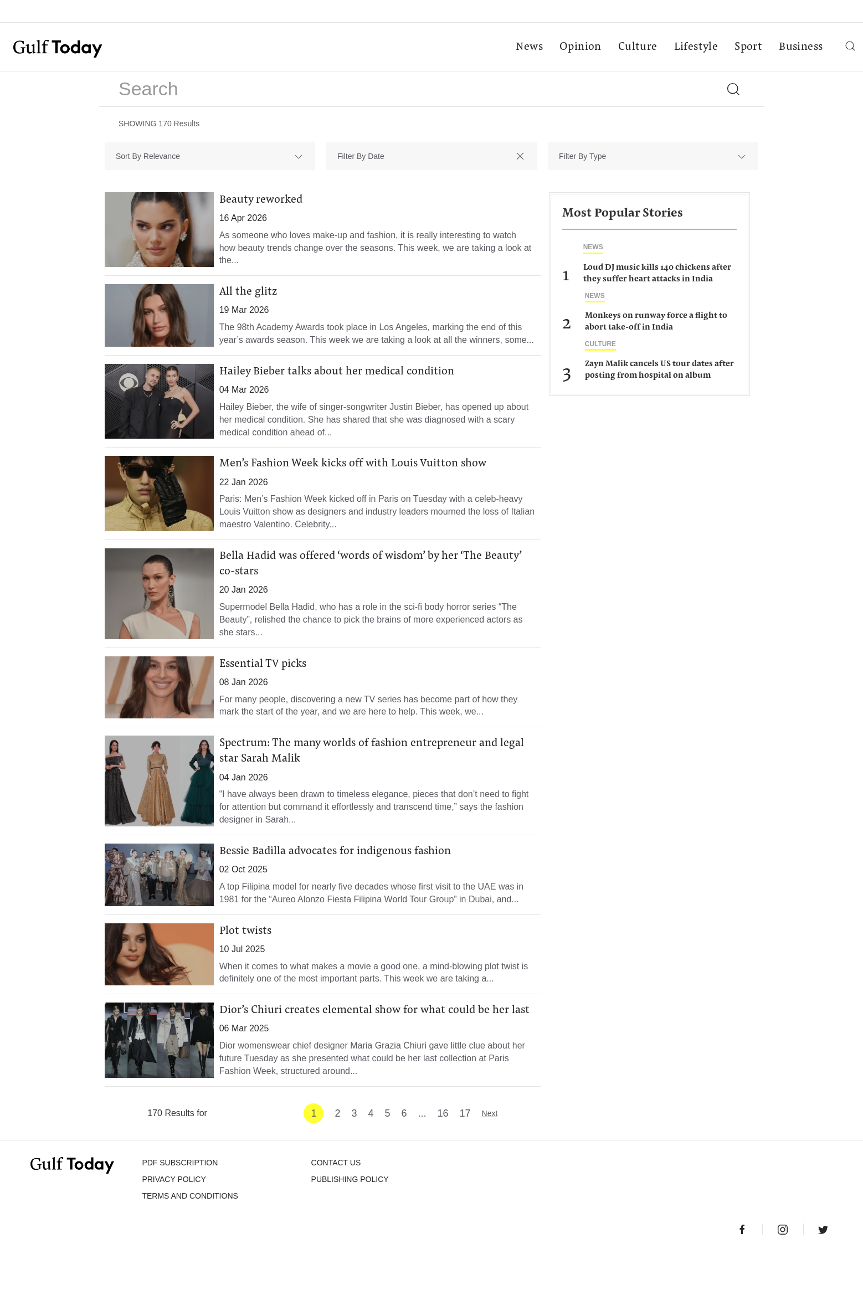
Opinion (579, 47)
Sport (747, 47)
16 (443, 1148)
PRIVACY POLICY (174, 1214)
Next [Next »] (490, 1148)
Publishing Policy (350, 1214)
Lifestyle (694, 47)
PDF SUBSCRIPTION (180, 1198)
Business (799, 47)
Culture (636, 47)
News (528, 47)
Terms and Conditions (190, 1231)
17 (465, 1148)
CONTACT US (336, 1198)
